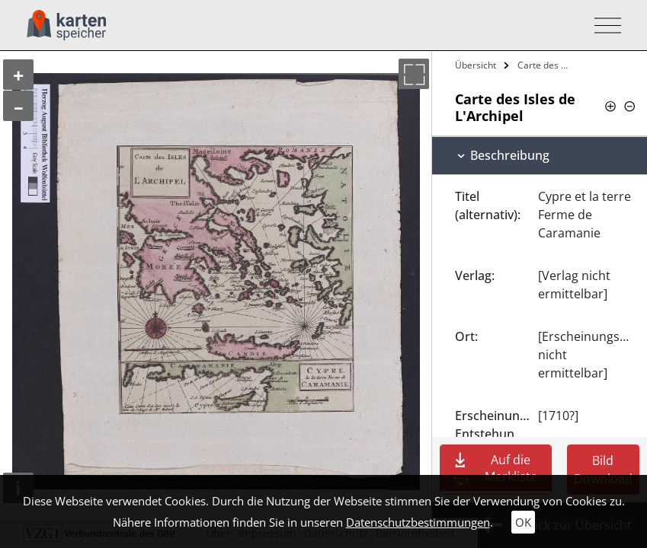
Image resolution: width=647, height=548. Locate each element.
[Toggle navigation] (603, 25)
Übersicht (475, 65)
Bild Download (603, 469)
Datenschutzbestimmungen (418, 522)
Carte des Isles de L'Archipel (544, 65)
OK (523, 522)
